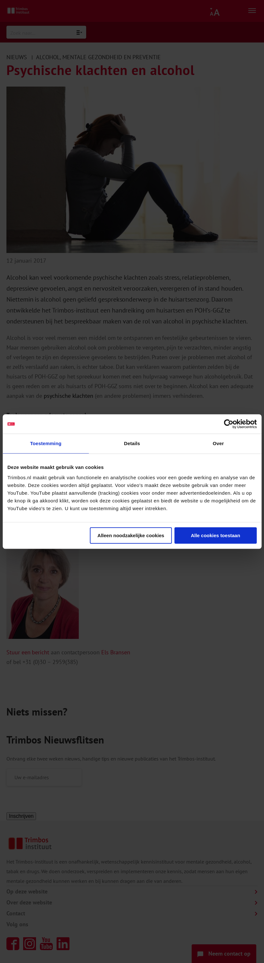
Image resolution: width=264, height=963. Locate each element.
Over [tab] (218, 443)
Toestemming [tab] (45, 443)
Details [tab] (132, 443)
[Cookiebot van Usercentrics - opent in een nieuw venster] (228, 424)
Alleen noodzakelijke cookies (130, 535)
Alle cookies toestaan (215, 535)
